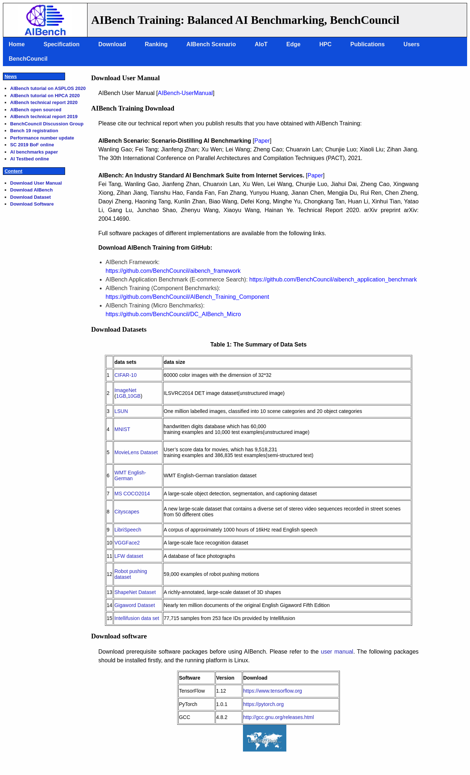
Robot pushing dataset (130, 574)
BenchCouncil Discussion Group (47, 123)
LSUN (121, 411)
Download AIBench (31, 190)
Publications (367, 44)
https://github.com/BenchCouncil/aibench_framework (173, 271)
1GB (121, 396)
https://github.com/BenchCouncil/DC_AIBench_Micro (173, 314)
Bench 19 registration (34, 130)
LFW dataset (128, 556)
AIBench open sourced (35, 109)
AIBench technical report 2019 (43, 116)
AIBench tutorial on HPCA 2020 (45, 95)
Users (411, 44)
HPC (325, 44)
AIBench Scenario (211, 44)
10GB (134, 396)
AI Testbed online (29, 159)
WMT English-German (130, 475)
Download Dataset (30, 197)
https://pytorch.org (263, 704)
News (11, 76)
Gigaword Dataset (134, 605)
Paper (262, 141)
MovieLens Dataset (136, 452)
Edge (293, 44)
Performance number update (42, 138)
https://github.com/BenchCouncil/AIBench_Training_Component (187, 297)
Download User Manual (36, 183)
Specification (61, 44)
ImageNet (125, 390)
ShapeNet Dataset (134, 592)
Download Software (32, 204)
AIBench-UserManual (185, 93)
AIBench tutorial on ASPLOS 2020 (48, 88)
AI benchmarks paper (34, 152)
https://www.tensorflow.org (272, 691)
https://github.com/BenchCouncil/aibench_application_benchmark (333, 279)
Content (13, 171)
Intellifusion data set (136, 618)
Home (17, 44)
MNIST (122, 429)
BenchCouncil (28, 59)
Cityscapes (126, 511)
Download (112, 44)
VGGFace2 (127, 543)
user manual (337, 652)
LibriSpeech (127, 530)
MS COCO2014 (132, 493)
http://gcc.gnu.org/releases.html (278, 717)
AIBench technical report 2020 (43, 102)
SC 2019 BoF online (32, 144)
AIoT (261, 44)
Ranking (156, 44)
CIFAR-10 (125, 375)
